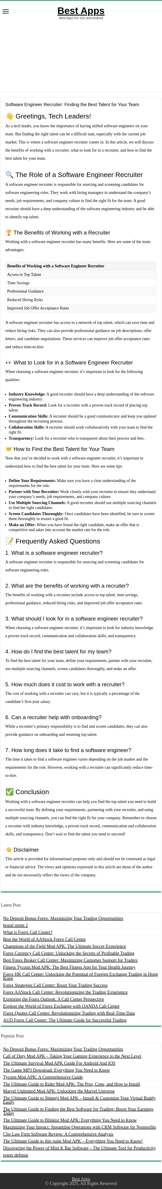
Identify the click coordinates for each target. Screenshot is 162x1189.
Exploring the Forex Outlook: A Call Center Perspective (53, 999)
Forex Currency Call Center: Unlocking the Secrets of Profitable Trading (69, 953)
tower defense (15, 1155)
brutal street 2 (15, 925)
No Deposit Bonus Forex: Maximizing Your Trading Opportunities (63, 918)
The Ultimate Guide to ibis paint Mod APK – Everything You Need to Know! (73, 1141)
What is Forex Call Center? (27, 932)
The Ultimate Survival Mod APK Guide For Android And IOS (59, 1063)
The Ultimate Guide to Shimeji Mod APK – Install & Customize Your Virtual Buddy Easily (79, 1100)
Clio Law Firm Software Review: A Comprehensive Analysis (58, 1134)
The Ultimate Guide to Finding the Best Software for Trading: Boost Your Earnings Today (78, 1111)
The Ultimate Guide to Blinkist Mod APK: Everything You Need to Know (70, 1120)
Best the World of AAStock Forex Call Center (44, 939)
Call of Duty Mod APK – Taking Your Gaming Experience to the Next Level (72, 1056)
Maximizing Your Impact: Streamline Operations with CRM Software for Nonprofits (79, 1127)
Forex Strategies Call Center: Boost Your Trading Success (55, 985)
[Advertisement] (81, 55)
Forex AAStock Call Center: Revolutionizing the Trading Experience (65, 992)
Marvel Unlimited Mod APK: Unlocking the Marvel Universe (59, 1091)
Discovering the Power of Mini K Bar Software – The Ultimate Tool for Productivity (79, 1148)
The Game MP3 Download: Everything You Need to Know (56, 1070)
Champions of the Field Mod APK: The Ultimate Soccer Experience (64, 946)
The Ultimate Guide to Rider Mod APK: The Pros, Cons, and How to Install (71, 1084)
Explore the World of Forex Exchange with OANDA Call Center (61, 1006)
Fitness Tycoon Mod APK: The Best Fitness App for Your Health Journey (69, 967)
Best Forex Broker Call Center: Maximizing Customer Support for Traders (70, 960)
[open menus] (5, 12)
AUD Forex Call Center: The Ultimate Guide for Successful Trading (65, 1020)
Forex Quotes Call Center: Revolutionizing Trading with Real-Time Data (69, 1013)
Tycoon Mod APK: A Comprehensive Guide (43, 1077)
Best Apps (81, 10)
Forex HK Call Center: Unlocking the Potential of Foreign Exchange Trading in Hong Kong (80, 976)
